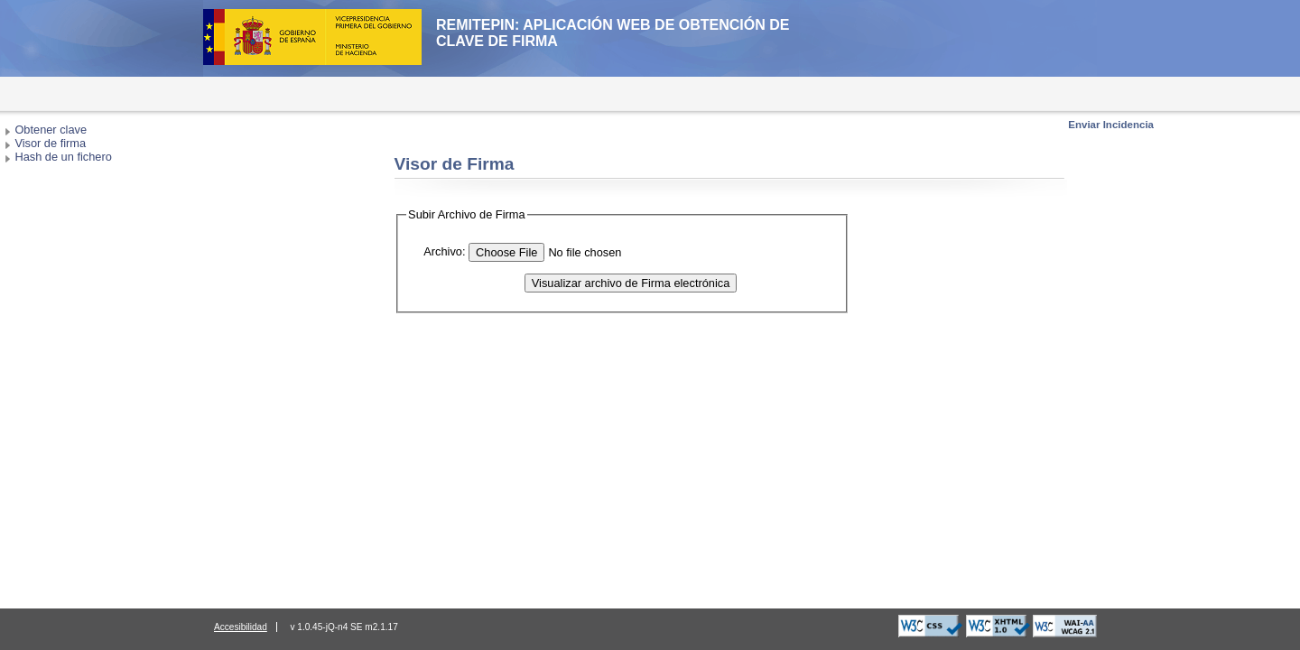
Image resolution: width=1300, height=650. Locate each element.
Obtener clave (50, 129)
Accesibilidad (240, 627)
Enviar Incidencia (1111, 124)
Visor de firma (50, 143)
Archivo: (444, 251)
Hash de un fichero (62, 156)
